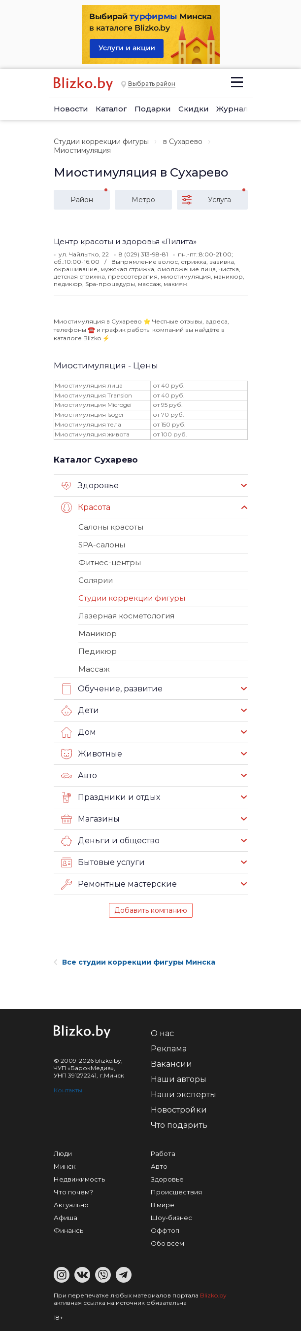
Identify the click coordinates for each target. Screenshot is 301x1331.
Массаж (94, 669)
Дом (78, 732)
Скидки (193, 108)
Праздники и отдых (110, 797)
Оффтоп (165, 1230)
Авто (79, 775)
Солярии (95, 580)
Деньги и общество (110, 840)
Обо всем (167, 1243)
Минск (64, 1166)
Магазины (90, 819)
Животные (91, 754)
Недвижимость (79, 1179)
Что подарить (179, 1125)
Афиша (65, 1218)
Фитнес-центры (109, 562)
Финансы (69, 1230)
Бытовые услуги (103, 862)
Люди (63, 1153)
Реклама (169, 1048)
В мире (162, 1205)
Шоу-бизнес (171, 1218)
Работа (163, 1153)
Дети (80, 710)
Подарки (152, 108)
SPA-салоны (101, 544)
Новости (71, 108)
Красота (85, 507)
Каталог (111, 108)
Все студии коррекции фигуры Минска (134, 962)
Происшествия (176, 1192)
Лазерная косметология (126, 615)
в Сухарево (182, 141)
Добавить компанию (150, 910)
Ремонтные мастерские (119, 884)
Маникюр (97, 633)
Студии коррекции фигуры (101, 141)
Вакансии (171, 1064)
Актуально (71, 1205)
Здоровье (90, 485)
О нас (162, 1033)
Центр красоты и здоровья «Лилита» (125, 241)
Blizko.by (213, 1295)
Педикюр (97, 651)
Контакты (68, 1090)
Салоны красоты (110, 527)
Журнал (232, 108)
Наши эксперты (183, 1094)
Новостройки (179, 1110)
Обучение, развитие (112, 688)
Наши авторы (178, 1079)
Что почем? (73, 1192)
